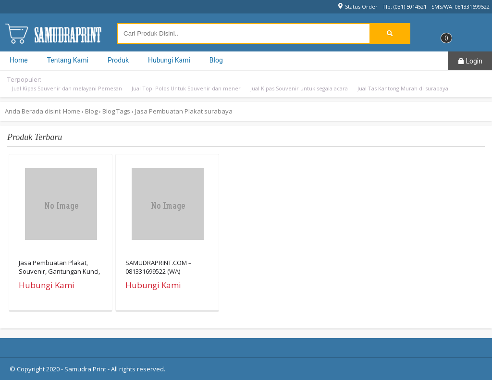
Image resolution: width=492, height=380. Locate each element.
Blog (216, 60)
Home (19, 60)
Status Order (357, 6)
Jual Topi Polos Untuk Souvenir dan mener (186, 88)
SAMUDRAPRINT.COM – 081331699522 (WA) (158, 267)
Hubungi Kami (169, 60)
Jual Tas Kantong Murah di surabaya (402, 88)
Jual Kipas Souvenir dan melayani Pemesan (67, 88)
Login (469, 61)
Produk (118, 60)
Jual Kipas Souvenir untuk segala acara (299, 88)
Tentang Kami (67, 60)
